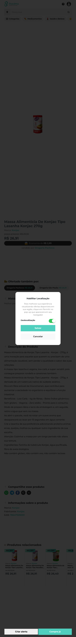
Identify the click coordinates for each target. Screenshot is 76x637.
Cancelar (38, 336)
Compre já (55, 631)
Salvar (38, 328)
